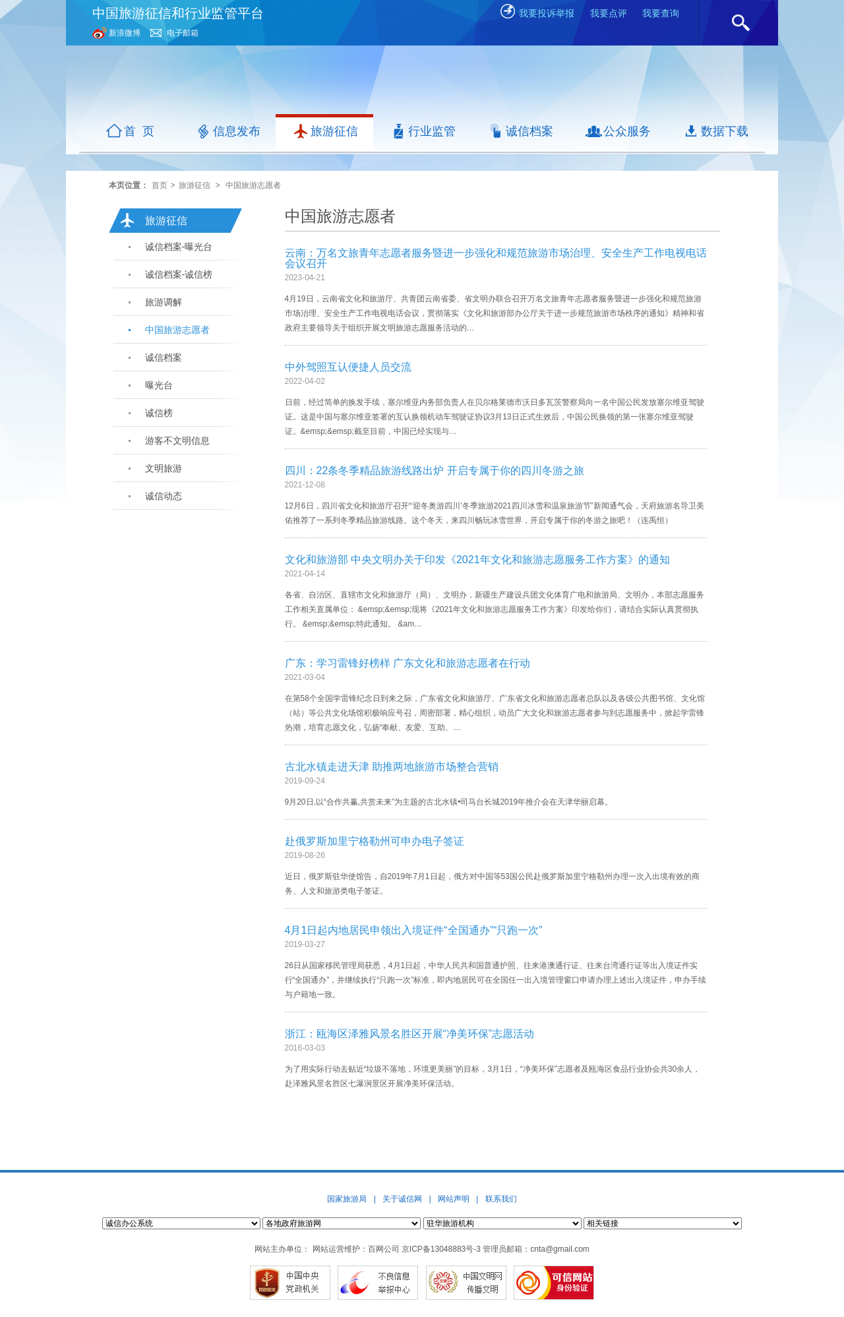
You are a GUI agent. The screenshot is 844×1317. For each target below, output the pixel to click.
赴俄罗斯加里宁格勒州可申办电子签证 (374, 841)
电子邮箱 (182, 33)
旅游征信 (194, 185)
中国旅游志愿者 (253, 185)
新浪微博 (124, 33)
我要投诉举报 (536, 13)
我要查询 (660, 13)
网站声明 (453, 1199)
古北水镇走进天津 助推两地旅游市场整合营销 (391, 766)
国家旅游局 (347, 1199)
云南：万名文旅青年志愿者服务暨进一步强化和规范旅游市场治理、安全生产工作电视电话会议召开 (496, 258)
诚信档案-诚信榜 (179, 274)
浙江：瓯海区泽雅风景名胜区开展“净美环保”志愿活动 (410, 1033)
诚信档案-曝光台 (179, 246)
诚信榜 (159, 413)
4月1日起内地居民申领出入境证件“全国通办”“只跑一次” (414, 930)
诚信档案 (163, 357)
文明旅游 (163, 468)
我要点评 (608, 13)
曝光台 (159, 385)
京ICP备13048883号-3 (441, 1249)
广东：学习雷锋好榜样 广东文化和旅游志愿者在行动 (407, 663)
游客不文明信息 (177, 440)
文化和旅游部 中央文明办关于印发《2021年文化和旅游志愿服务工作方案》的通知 (477, 559)
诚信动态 (163, 496)
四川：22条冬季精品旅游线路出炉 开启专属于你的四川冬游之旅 (434, 470)
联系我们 (501, 1199)
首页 (159, 185)
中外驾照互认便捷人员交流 (348, 367)
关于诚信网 (402, 1199)
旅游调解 (163, 302)
